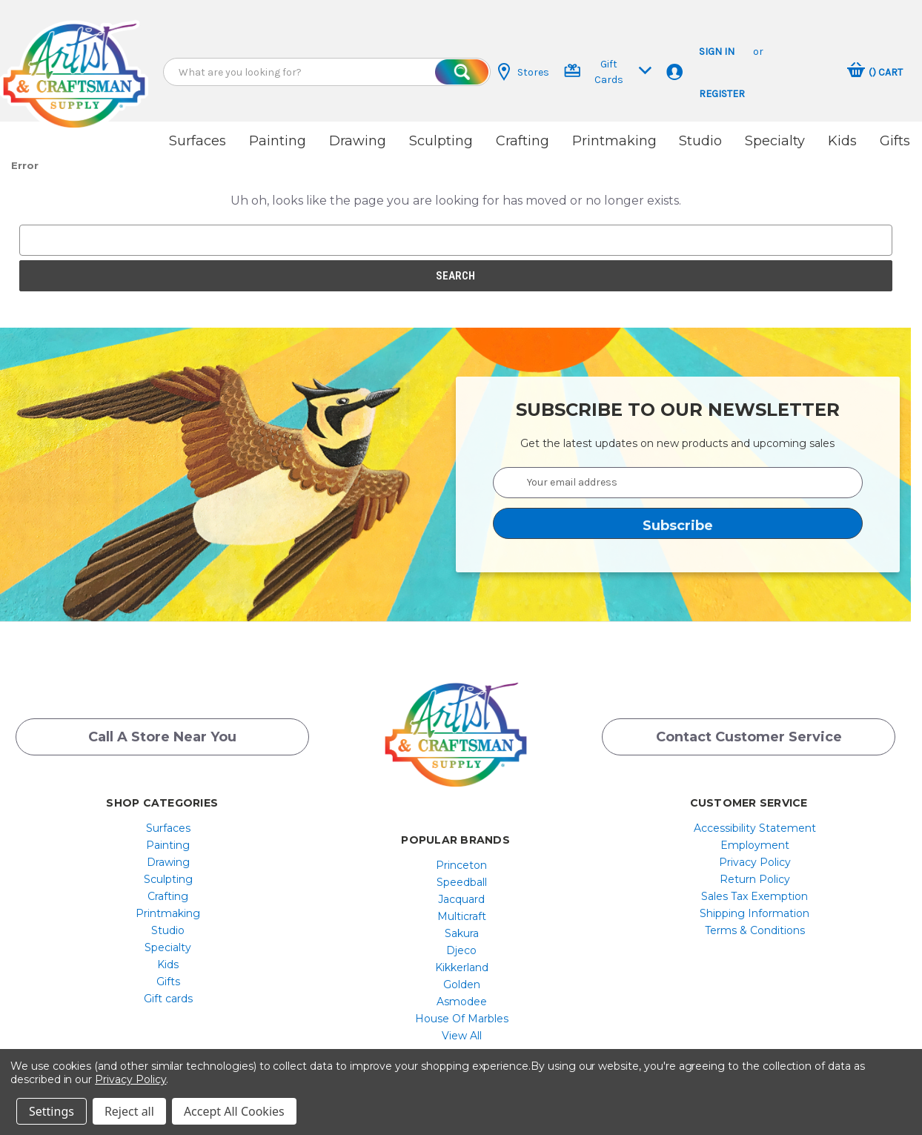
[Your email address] (678, 464)
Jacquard (461, 883)
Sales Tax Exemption (754, 880)
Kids (842, 141)
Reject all (129, 1111)
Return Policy (755, 863)
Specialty (775, 141)
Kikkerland (461, 951)
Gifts (895, 141)
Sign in (716, 51)
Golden (461, 968)
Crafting (522, 141)
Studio (700, 141)
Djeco (461, 934)
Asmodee (462, 985)
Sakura (462, 917)
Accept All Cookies (234, 1111)
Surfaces (197, 141)
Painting (277, 141)
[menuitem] (168, 811)
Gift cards (168, 982)
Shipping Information (754, 897)
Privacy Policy (755, 846)
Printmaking (614, 141)
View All (462, 1019)
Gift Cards (607, 72)
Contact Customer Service (749, 728)
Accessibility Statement (755, 811)
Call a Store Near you (162, 728)
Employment (754, 828)
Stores (523, 72)
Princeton (461, 849)
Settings (51, 1111)
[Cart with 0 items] (875, 71)
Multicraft (461, 900)
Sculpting (441, 141)
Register (722, 93)
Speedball (462, 866)
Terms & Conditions (755, 914)
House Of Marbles (461, 1002)
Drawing (357, 141)
